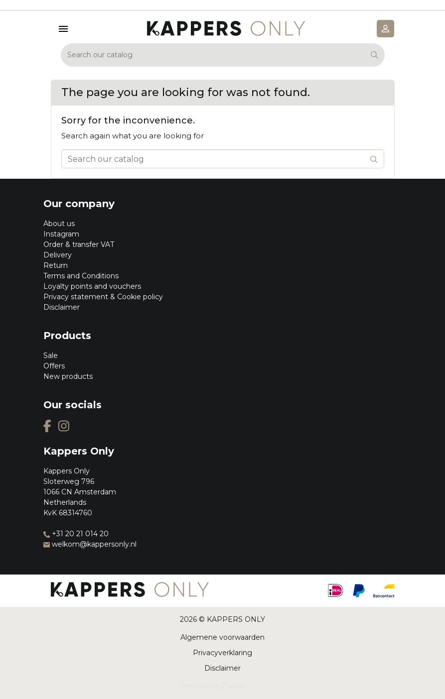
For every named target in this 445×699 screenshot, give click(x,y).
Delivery (57, 254)
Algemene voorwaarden (222, 637)
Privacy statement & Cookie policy (103, 296)
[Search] (223, 55)
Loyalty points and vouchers (92, 286)
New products (68, 376)
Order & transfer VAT (78, 244)
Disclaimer (61, 307)
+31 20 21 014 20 (76, 533)
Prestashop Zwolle (212, 686)
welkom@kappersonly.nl (90, 544)
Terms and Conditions (81, 275)
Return (55, 265)
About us (59, 223)
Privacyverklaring (222, 652)
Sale (50, 355)
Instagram (61, 234)
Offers (54, 365)
